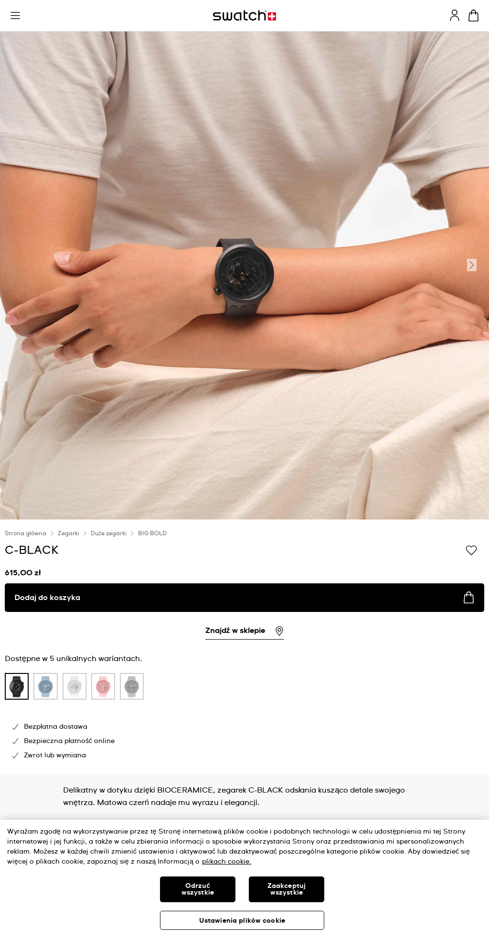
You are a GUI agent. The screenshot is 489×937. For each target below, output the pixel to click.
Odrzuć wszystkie (197, 889)
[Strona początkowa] (244, 15)
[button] (15, 15)
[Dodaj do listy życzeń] (471, 549)
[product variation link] (17, 686)
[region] (244, 878)
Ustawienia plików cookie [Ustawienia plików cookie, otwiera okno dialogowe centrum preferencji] (242, 920)
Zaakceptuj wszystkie (286, 889)
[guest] (454, 15)
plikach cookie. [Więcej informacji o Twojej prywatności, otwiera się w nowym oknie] (226, 861)
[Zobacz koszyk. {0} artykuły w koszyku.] (473, 15)
